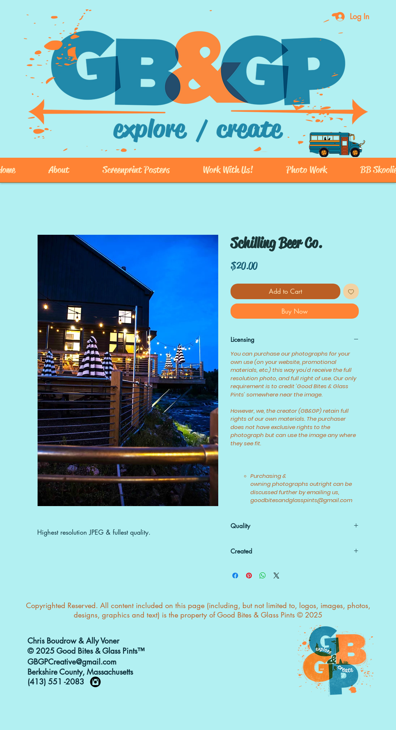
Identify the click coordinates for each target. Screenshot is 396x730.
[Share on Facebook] (235, 575)
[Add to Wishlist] (351, 291)
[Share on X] (276, 575)
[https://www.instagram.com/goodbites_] (95, 681)
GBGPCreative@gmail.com (71, 662)
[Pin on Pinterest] (249, 575)
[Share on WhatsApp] (262, 575)
